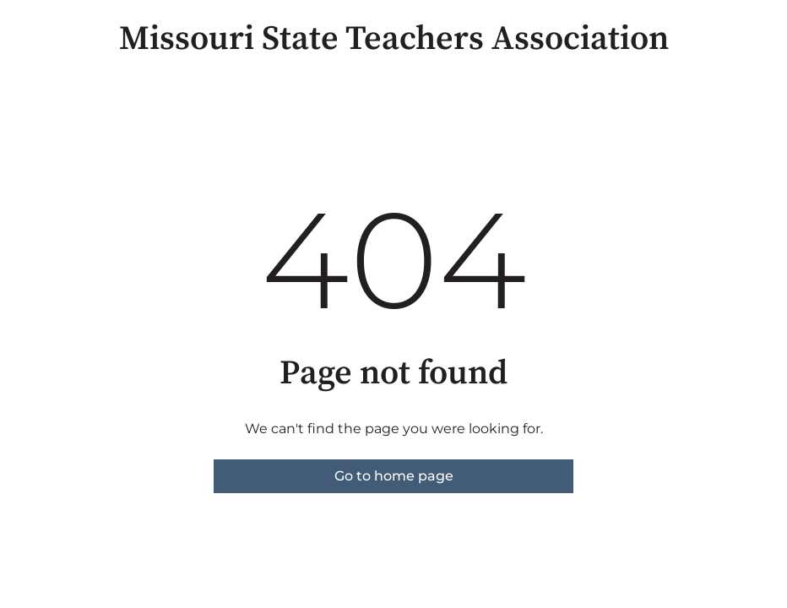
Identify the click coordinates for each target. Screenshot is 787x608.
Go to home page (393, 476)
